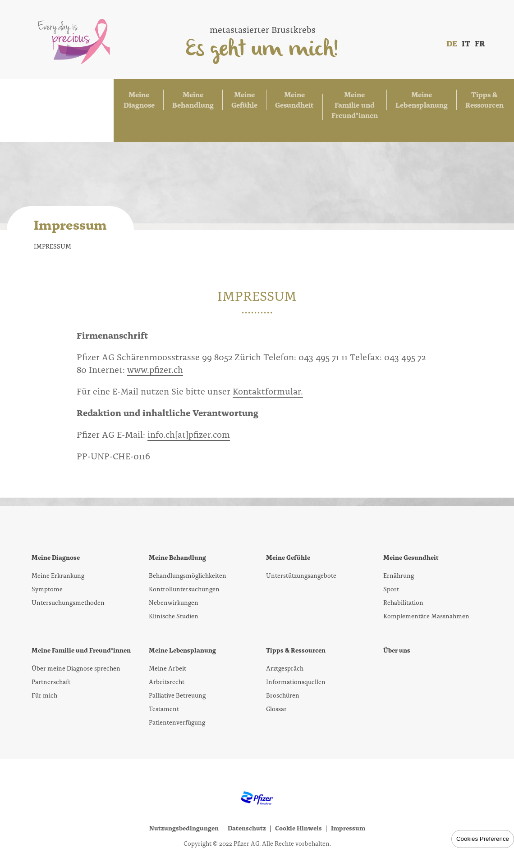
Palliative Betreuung (177, 666)
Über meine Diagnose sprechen (76, 639)
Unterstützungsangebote (301, 546)
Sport (391, 559)
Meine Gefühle (167, 96)
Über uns (396, 621)
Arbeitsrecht (166, 652)
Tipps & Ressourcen (458, 96)
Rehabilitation (403, 573)
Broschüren (282, 666)
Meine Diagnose (49, 96)
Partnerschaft (51, 652)
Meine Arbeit (167, 639)
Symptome (47, 559)
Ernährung (398, 546)
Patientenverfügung (177, 693)
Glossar (276, 679)
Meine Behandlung (109, 96)
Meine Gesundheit (223, 96)
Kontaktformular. (268, 361)
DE (451, 43)
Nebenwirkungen (173, 573)
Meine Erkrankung (58, 546)
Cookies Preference (482, 838)
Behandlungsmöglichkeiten (187, 546)
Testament (164, 679)
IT (466, 43)
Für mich (44, 666)
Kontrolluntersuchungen (184, 559)
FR (480, 43)
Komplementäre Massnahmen (426, 586)
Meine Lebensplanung (389, 96)
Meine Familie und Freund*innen (303, 96)
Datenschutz (247, 798)
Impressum (348, 798)
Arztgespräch (284, 639)
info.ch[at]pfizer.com (188, 405)
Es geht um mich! (262, 49)
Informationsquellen (296, 652)
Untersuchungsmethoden (68, 573)
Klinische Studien (173, 586)
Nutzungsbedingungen (184, 798)
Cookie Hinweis (298, 798)
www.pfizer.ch (155, 340)
